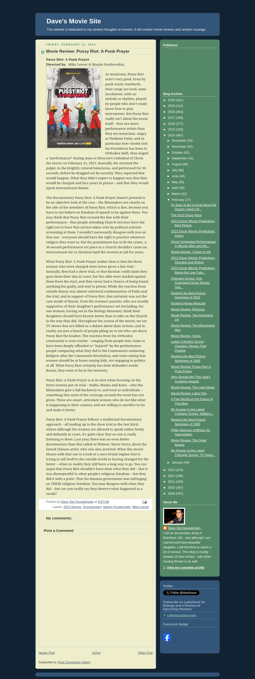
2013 (172, 470)
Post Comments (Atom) (74, 662)
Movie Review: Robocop (188, 309)
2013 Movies (72, 507)
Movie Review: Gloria (186, 336)
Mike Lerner (140, 507)
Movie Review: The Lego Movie (193, 387)
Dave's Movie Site (74, 21)
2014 (172, 135)
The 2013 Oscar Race (186, 215)
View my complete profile (185, 567)
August (177, 164)
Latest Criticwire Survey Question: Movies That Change (188, 346)
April (175, 188)
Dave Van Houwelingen (184, 528)
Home (96, 653)
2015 (172, 129)
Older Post (145, 653)
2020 (172, 100)
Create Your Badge (174, 644)
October (178, 152)
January (178, 462)
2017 (172, 118)
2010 (172, 487)
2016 (172, 124)
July (175, 170)
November (179, 146)
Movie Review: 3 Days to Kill (191, 252)
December (179, 140)
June (176, 176)
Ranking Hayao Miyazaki (188, 303)
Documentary (92, 507)
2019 (172, 106)
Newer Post (47, 653)
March (177, 194)
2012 (172, 476)
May (175, 182)
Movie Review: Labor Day (189, 393)
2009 (172, 493)
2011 (172, 481)
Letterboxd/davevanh (181, 615)
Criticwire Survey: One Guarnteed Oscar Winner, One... (190, 283)
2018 (172, 112)
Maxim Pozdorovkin (116, 507)
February (178, 200)
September (180, 158)
